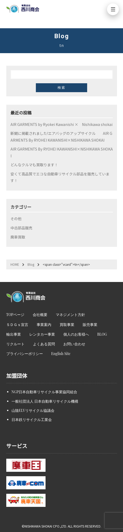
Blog (30, 264)
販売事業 (90, 324)
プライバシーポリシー (24, 353)
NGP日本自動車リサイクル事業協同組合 (44, 391)
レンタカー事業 (42, 334)
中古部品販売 (21, 227)
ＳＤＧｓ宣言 (17, 324)
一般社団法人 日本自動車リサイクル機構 (45, 401)
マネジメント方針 (70, 314)
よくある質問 (44, 343)
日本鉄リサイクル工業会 (32, 419)
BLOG (102, 334)
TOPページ (15, 314)
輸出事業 (13, 334)
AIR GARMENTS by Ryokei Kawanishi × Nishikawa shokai (61, 124)
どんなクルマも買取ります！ (34, 164)
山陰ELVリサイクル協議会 (33, 410)
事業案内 (44, 324)
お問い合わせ (74, 343)
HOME (14, 264)
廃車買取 (17, 237)
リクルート (15, 343)
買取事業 (67, 324)
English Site (61, 353)
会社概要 (40, 314)
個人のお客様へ (76, 334)
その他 (15, 218)
